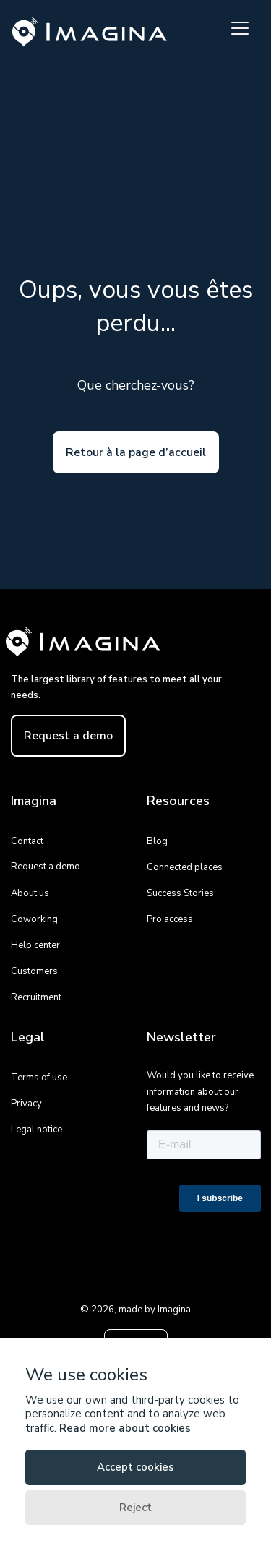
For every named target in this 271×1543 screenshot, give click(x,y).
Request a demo (68, 736)
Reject (135, 1507)
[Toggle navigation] (240, 28)
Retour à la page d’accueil (136, 452)
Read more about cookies (125, 1428)
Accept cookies (135, 1467)
